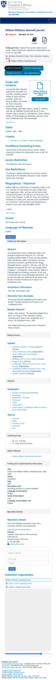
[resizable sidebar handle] (28, 654)
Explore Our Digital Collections (12, 667)
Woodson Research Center (19, 12)
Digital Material (14, 450)
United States (17, 405)
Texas (14, 402)
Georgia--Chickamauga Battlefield (25, 393)
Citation (34, 40)
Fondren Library (7, 674)
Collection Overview (13, 68)
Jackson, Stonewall (19, 374)
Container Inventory (13, 73)
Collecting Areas (14, 435)
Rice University (18, 674)
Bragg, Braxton (18, 361)
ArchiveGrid (5, 665)
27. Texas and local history (22, 443)
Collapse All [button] (10, 237)
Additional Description (16, 241)
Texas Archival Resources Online (12, 664)
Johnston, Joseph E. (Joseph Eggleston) (27, 347)
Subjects (10, 381)
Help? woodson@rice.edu (41, 12)
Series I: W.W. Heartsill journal (20, 584)
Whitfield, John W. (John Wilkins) (24, 359)
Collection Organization (33, 68)
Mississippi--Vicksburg (20, 398)
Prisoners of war (18, 423)
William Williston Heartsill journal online (27, 456)
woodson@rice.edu (17, 544)
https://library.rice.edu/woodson (19, 529)
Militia (14, 421)
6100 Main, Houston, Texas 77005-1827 (27, 676)
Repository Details (15, 511)
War (13, 428)
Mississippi (16, 395)
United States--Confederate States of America (29, 407)
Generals (15, 418)
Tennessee (16, 400)
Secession (16, 426)
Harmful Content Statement (11, 670)
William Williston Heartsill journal (18, 580)
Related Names (13, 335)
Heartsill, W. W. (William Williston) (23, 141)
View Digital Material (31, 73)
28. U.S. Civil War (19, 441)
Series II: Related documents (19, 587)
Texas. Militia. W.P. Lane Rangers (25, 354)
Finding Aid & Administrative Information (24, 463)
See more (10, 122)
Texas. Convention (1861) (22, 352)
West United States (19, 410)
